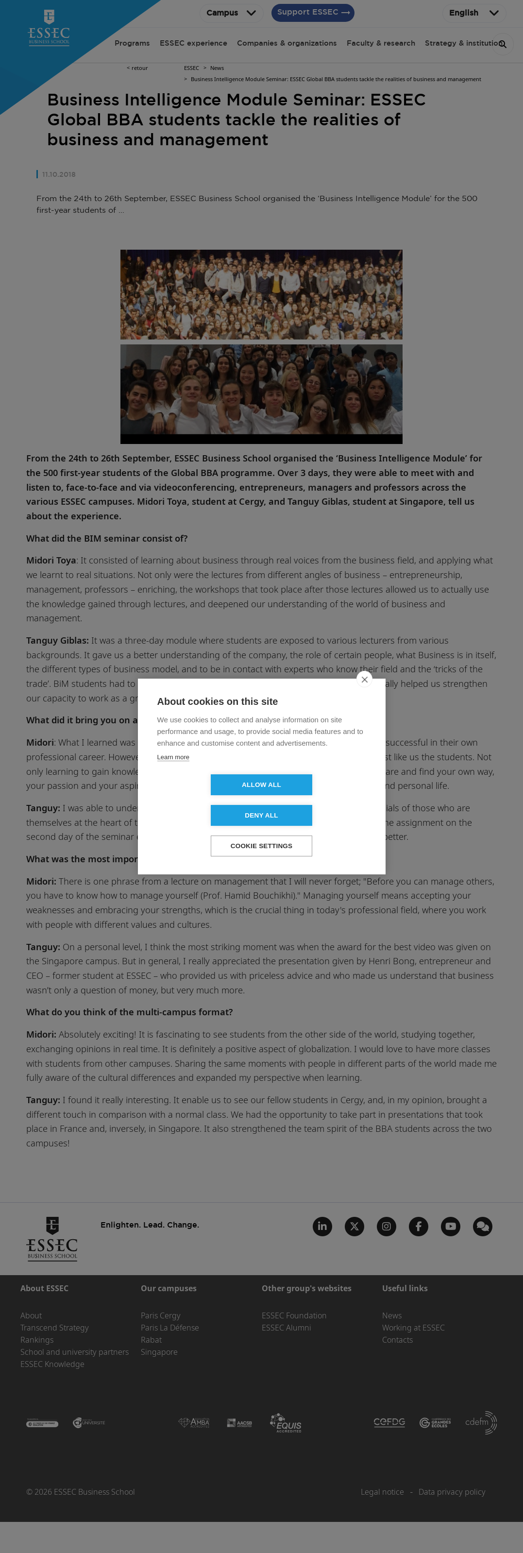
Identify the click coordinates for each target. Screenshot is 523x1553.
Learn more (173, 772)
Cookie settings (262, 831)
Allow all (205, 800)
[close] (364, 694)
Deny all (317, 800)
